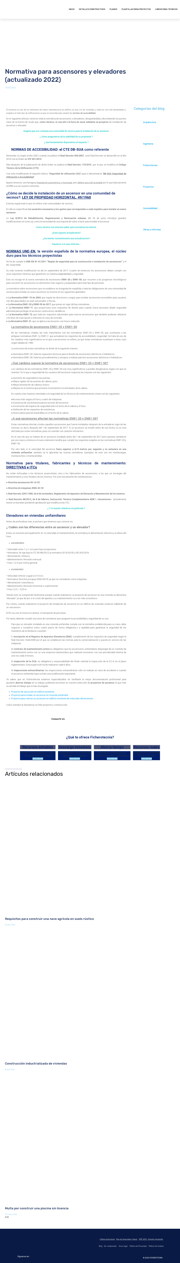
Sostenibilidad (146, 208)
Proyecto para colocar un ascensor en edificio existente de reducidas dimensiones (52, 698)
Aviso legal (123, 1246)
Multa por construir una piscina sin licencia (36, 1208)
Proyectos (145, 186)
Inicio (71, 9)
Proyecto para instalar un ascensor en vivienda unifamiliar (39, 695)
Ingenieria (144, 143)
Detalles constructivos (92, 9)
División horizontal (155, 1239)
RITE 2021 (142, 1239)
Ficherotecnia (146, 165)
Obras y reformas (148, 229)
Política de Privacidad (138, 1246)
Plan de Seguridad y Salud (127, 1239)
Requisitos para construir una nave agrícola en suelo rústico (49, 919)
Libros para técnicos (166, 9)
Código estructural (107, 1239)
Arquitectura (146, 122)
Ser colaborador (110, 1246)
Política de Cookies (156, 1246)
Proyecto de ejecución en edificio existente (32, 691)
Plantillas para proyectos (136, 9)
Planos (113, 9)
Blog (101, 1246)
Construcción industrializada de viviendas (36, 1063)
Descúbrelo (37, 758)
